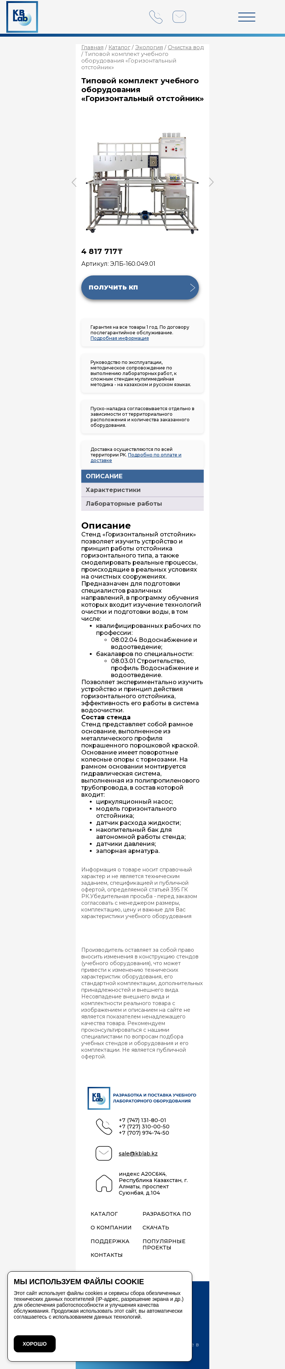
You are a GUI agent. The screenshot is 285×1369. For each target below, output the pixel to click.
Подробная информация (120, 338)
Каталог (119, 47)
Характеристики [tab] (113, 489)
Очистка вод (186, 47)
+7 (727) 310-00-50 (144, 1127)
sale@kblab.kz (138, 1154)
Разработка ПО (166, 1214)
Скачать (155, 1228)
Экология (149, 47)
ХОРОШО (35, 1344)
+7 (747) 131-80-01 (142, 1120)
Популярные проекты (164, 1244)
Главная (92, 47)
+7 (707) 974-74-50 (144, 1133)
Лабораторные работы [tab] (124, 503)
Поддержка (110, 1241)
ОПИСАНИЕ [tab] (104, 476)
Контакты (107, 1255)
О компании (111, 1228)
